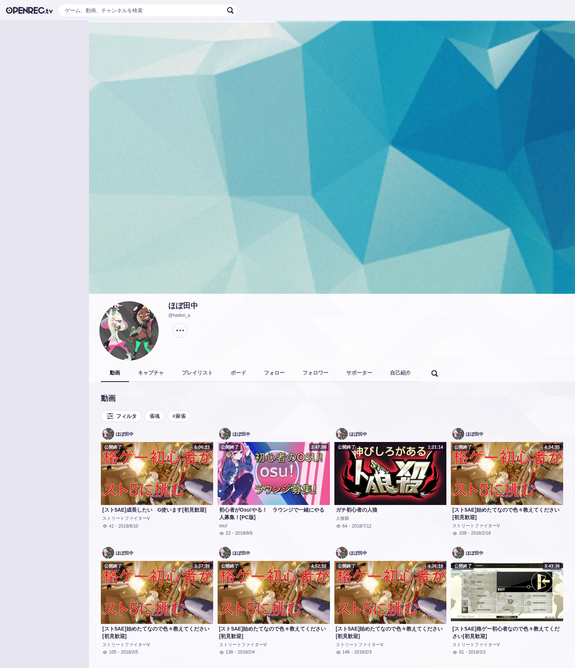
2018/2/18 (480, 533)
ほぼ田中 (183, 306)
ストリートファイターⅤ (126, 518)
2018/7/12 (361, 526)
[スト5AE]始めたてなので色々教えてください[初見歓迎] (505, 513)
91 (458, 652)
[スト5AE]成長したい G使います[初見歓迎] (154, 510)
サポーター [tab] (359, 373)
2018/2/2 (477, 652)
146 (343, 652)
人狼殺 (342, 518)
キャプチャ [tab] (151, 373)
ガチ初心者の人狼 (356, 510)
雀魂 (154, 416)
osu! (223, 525)
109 (459, 533)
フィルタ (121, 416)
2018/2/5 (129, 652)
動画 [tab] (115, 373)
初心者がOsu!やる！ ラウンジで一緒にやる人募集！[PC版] (271, 513)
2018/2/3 (363, 652)
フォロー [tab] (274, 373)
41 (108, 526)
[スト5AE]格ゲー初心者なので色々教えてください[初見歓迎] (505, 632)
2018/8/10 (128, 526)
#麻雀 (179, 416)
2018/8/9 (243, 533)
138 (226, 652)
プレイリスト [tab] (197, 373)
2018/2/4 (246, 652)
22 (225, 533)
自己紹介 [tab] (400, 373)
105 (109, 652)
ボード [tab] (238, 373)
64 (341, 526)
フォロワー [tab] (315, 373)
